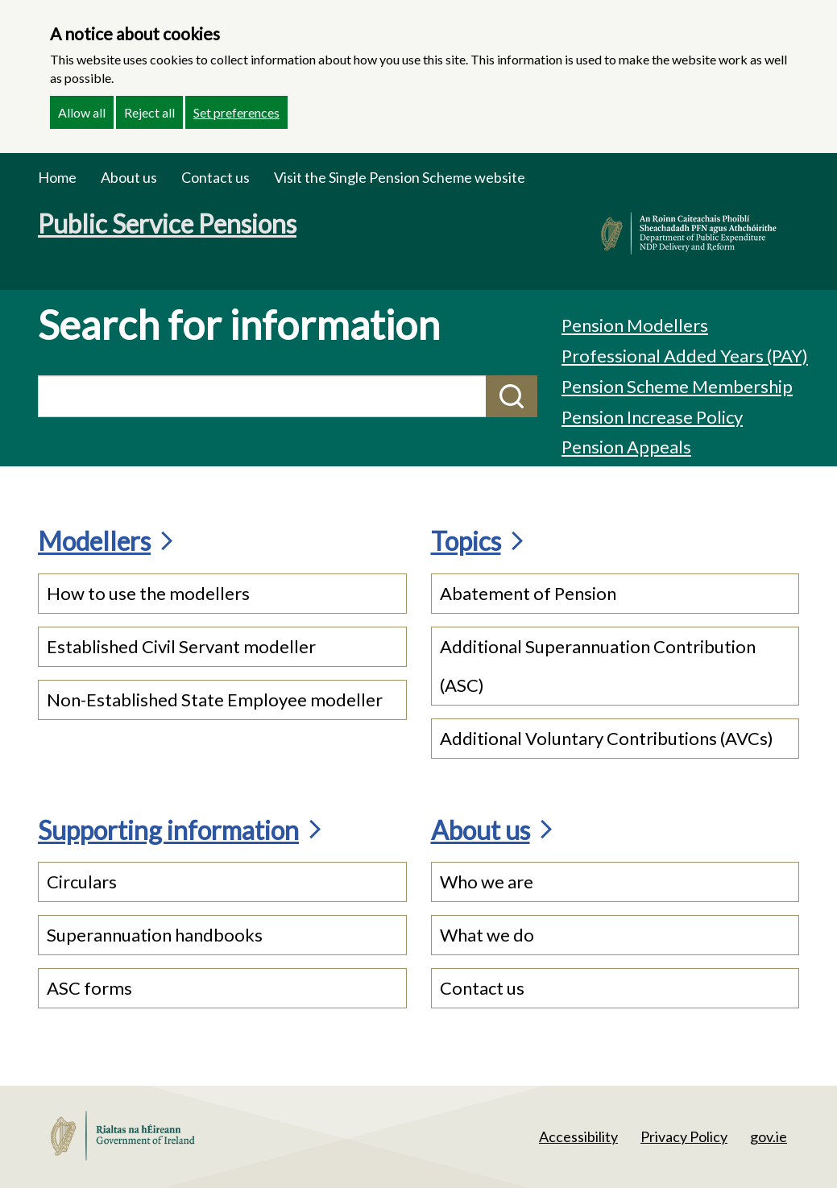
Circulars (82, 881)
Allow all (82, 112)
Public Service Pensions (167, 223)
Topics (466, 541)
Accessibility (578, 1136)
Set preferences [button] (236, 112)
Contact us (215, 177)
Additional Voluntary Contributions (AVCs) (606, 738)
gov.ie (768, 1136)
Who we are (486, 881)
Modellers (94, 541)
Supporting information (168, 830)
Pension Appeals (626, 446)
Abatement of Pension (528, 593)
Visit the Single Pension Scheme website (399, 177)
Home (57, 177)
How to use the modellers (148, 593)
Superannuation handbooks (155, 935)
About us (129, 177)
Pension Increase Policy (652, 417)
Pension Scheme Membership (677, 386)
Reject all (149, 112)
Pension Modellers (634, 325)
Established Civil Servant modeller (181, 646)
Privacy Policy (683, 1136)
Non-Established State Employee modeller (215, 699)
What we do (487, 935)
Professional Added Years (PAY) (684, 355)
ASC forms (89, 988)
